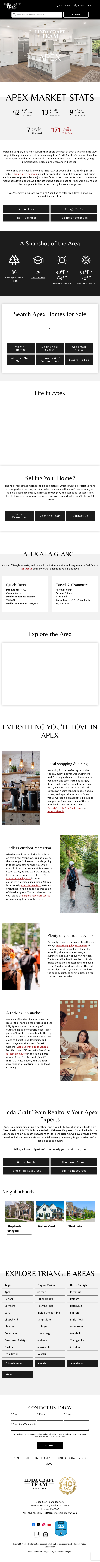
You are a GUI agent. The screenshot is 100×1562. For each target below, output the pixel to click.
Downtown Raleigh (16, 1340)
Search (76, 14)
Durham (9, 1347)
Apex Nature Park (31, 885)
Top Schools (38, 277)
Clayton (9, 1326)
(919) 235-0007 (33, 1513)
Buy (36, 1458)
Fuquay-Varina (46, 1285)
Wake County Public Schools (33, 1046)
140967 (55, 1509)
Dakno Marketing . (62, 1552)
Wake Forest (77, 1326)
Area (72, 1458)
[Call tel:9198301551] (63, 5)
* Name (15, 1414)
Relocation (59, 1458)
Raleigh (74, 1298)
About (50, 1464)
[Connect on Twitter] (38, 1525)
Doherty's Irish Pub (58, 808)
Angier (8, 1285)
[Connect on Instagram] (43, 1525)
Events (82, 1458)
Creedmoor (11, 1333)
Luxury (45, 1458)
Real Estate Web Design (39, 1552)
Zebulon (75, 1347)
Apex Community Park (18, 878)
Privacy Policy (80, 1544)
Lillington (43, 1326)
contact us (26, 568)
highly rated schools (25, 174)
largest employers (16, 1053)
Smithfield (76, 1319)
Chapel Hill (11, 1319)
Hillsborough (45, 1298)
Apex (8, 1292)
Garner (41, 1292)
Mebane (42, 1340)
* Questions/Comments (23, 1424)
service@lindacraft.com (61, 1513)
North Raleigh (78, 1285)
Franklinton (11, 1354)
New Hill (42, 1354)
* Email (67, 1414)
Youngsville (77, 1340)
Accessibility (50, 1547)
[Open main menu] (96, 6)
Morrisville (43, 1347)
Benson (9, 1298)
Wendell (75, 1333)
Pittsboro (75, 1292)
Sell (28, 1458)
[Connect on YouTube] (49, 1525)
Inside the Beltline (48, 1312)
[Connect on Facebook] (33, 1525)
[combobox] (36, 15)
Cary (7, 1312)
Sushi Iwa (75, 808)
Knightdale (44, 1319)
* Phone (41, 1414)
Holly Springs (45, 1305)
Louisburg (43, 1333)
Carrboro (10, 1305)
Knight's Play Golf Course (36, 895)
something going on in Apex (71, 945)
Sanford (75, 1312)
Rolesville (76, 1305)
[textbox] (38, 14)
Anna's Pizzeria (56, 811)
